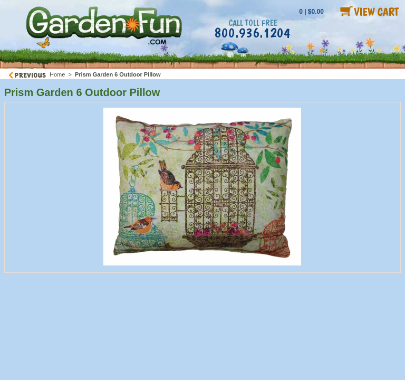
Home (57, 74)
